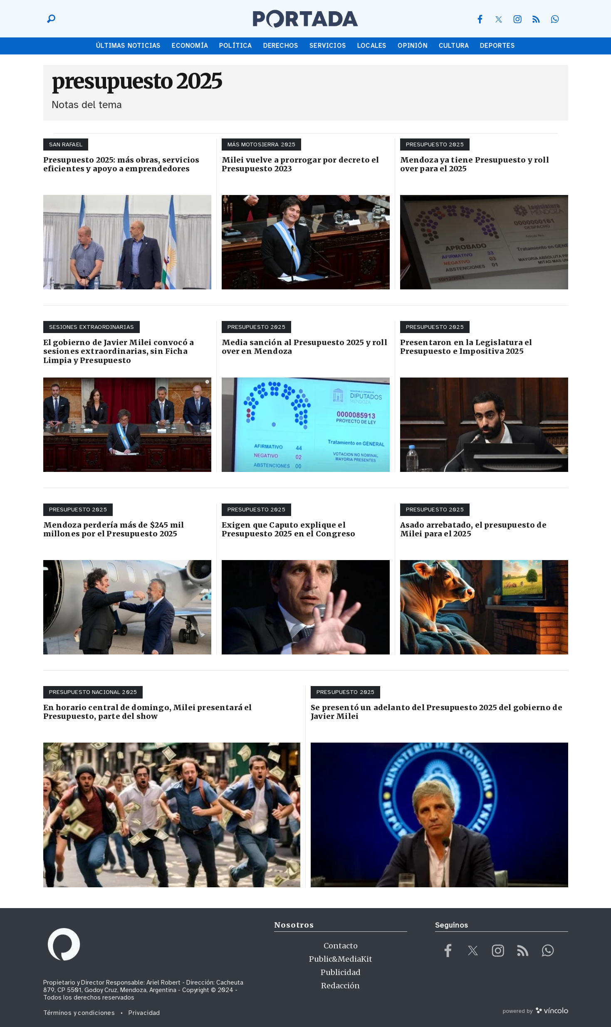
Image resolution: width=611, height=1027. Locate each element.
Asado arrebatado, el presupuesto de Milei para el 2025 (473, 529)
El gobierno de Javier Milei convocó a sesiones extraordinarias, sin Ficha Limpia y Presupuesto (118, 351)
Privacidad (144, 1013)
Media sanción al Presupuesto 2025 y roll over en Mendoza (304, 347)
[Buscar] (49, 18)
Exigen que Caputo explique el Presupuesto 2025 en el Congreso (289, 529)
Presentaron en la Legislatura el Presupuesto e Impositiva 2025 (466, 347)
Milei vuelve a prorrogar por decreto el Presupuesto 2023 (300, 164)
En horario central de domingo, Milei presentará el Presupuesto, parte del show (147, 712)
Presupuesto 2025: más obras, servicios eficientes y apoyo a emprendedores (121, 164)
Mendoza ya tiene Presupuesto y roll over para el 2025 (474, 164)
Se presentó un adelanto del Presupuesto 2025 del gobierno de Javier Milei (436, 712)
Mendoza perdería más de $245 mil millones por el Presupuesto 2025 (113, 529)
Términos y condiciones (79, 1013)
